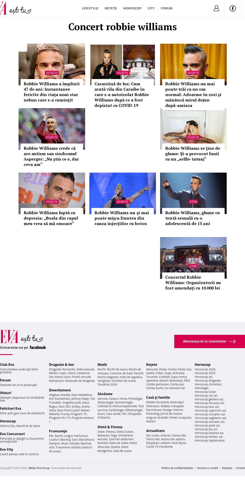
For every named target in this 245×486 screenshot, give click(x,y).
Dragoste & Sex (61, 364)
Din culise (152, 435)
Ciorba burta (154, 388)
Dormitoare (154, 410)
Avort (101, 414)
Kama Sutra (63, 377)
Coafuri (54, 439)
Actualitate (155, 430)
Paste (163, 369)
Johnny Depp (80, 399)
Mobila (165, 406)
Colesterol (104, 406)
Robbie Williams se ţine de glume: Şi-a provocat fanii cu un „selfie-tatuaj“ (192, 153)
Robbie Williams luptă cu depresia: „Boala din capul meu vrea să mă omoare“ (51, 218)
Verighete (104, 381)
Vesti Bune (179, 443)
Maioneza (176, 380)
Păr (51, 436)
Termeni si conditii (207, 468)
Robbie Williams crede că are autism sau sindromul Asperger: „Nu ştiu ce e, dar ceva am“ (51, 156)
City (151, 8)
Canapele (177, 406)
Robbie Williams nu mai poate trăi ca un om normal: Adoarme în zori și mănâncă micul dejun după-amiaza (193, 94)
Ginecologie (105, 402)
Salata (150, 373)
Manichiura (86, 439)
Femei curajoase (180, 417)
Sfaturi (5, 393)
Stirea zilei (179, 435)
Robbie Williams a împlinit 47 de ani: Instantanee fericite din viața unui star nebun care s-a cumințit (52, 92)
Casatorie (83, 373)
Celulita (74, 443)
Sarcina (103, 399)
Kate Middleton (81, 395)
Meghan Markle (59, 395)
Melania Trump (59, 414)
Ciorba (172, 369)
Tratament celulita (68, 447)
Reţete (151, 364)
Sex (51, 377)
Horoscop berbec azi (209, 437)
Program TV (79, 414)
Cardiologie (116, 410)
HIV (124, 414)
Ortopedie (134, 414)
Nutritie (103, 443)
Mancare (152, 369)
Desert (163, 380)
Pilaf (187, 380)
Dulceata (178, 373)
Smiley (75, 406)
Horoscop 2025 (205, 373)
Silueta (115, 447)
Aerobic (103, 439)
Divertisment (60, 390)
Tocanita (152, 377)
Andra (85, 406)
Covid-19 (152, 447)
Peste (181, 369)
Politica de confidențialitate (177, 468)
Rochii (59, 436)
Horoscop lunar (205, 392)
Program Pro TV (59, 418)
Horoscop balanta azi (209, 433)
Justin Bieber (81, 410)
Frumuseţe (58, 431)
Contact (240, 468)
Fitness (111, 432)
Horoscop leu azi (206, 429)
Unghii (68, 436)
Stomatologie (124, 402)
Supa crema (179, 377)
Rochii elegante (108, 377)
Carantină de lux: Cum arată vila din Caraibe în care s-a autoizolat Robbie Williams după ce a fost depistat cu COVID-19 (122, 94)
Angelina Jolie (72, 402)
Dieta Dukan (125, 432)
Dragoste (55, 369)
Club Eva (7, 364)
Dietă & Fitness (110, 427)
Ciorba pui (177, 384)
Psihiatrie (104, 417)
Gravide (162, 417)
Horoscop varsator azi (209, 422)
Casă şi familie (158, 397)
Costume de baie (121, 373)
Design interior (173, 410)
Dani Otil (64, 406)
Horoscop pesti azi (207, 425)
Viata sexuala (86, 369)
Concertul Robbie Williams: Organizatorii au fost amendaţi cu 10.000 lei (193, 282)
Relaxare (103, 435)
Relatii (53, 373)
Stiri (193, 201)
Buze (64, 443)
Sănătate (105, 394)
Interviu (165, 435)
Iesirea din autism (173, 439)
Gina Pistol (64, 410)
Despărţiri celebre (158, 443)
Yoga (114, 435)
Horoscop (132, 8)
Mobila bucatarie (157, 402)
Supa (167, 373)
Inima (123, 399)
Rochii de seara (117, 369)
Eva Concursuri (12, 434)
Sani (75, 439)
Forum (167, 8)
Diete (101, 432)
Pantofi (138, 373)
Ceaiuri (113, 399)
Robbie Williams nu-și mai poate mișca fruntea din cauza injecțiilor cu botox (122, 218)
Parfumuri (81, 436)
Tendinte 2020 (107, 384)
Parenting (152, 414)
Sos (189, 369)
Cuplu (62, 373)
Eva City (6, 449)
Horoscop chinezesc (208, 384)
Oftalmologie (134, 410)
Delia (52, 410)
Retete (111, 8)
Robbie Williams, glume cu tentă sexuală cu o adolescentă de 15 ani (192, 218)
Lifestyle (90, 8)
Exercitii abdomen (121, 439)
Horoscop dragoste (208, 380)
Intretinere (125, 435)
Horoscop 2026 (205, 369)
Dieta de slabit (118, 443)
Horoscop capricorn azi (210, 410)
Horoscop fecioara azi (209, 403)
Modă (102, 364)
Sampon (54, 443)
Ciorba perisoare (157, 384)
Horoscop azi (204, 377)
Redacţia (227, 468)
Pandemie (166, 447)
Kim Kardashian (59, 399)
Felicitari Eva (10, 408)
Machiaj (65, 439)
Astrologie (202, 388)
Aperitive (152, 380)
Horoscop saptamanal (210, 440)
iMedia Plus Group (39, 468)
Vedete (51, 72)
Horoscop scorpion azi (210, 414)
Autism (151, 421)
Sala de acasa (122, 451)
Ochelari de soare (124, 381)
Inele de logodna (130, 377)
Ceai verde (113, 414)
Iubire (72, 373)
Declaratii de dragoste (80, 381)
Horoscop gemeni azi (209, 399)
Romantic (68, 369)
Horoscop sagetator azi (210, 418)
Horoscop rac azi (206, 395)
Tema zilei (153, 439)
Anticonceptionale (124, 406)
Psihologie (135, 399)
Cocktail (164, 377)
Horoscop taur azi (207, 407)
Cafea (159, 373)
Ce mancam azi (174, 388)
